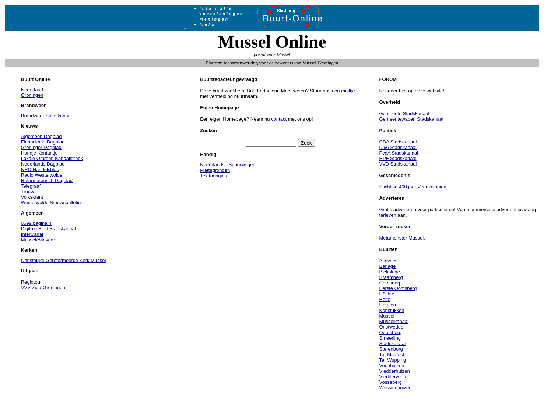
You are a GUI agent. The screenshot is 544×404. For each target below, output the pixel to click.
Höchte (386, 294)
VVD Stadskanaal (398, 164)
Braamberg (391, 277)
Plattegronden (215, 170)
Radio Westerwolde (41, 175)
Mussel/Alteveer (38, 239)
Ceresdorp (390, 283)
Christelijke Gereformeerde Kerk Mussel (63, 260)
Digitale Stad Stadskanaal (48, 228)
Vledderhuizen (394, 371)
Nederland (32, 89)
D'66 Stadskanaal (398, 147)
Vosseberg (390, 382)
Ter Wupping (392, 360)
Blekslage (389, 271)
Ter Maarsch (392, 354)
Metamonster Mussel (401, 238)
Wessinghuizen (395, 387)
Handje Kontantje (39, 153)
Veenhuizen (391, 365)
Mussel (386, 316)
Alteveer (388, 260)
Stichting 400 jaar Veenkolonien (412, 186)
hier (403, 90)
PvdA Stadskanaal (398, 153)
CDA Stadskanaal (398, 142)
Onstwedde (391, 327)
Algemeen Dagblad (41, 136)
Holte (384, 299)
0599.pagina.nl (36, 223)
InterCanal (32, 234)
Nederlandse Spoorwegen (227, 164)
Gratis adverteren (397, 209)
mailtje (348, 90)
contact (279, 119)
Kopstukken (391, 310)
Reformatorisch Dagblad (47, 180)
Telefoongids (213, 175)
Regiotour (31, 282)
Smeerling (390, 338)
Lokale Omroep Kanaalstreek (52, 158)
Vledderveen (392, 376)
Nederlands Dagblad (43, 164)
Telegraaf (31, 186)
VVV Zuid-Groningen (43, 287)
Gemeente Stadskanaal (404, 113)
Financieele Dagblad (43, 142)
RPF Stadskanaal (398, 158)
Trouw (27, 191)
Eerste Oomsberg (398, 288)
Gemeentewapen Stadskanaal (411, 119)
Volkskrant (32, 197)
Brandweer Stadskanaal (46, 115)
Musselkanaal (394, 321)
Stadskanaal (392, 343)
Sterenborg (391, 349)
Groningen (32, 95)
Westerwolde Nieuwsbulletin (51, 202)
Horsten (387, 305)
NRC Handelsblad (40, 169)
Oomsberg (390, 332)
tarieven (387, 215)
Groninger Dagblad (41, 147)
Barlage (387, 266)
